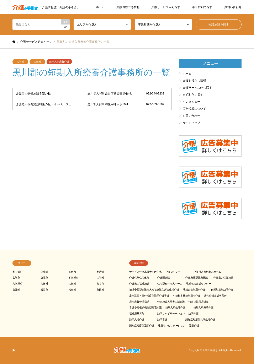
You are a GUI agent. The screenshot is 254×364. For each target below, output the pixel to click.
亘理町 (44, 271)
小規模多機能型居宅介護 (186, 295)
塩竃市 (44, 277)
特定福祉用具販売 (198, 301)
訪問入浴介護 (136, 319)
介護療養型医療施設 (196, 277)
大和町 (20, 61)
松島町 (72, 289)
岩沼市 (44, 289)
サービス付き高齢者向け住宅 (145, 271)
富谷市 (100, 283)
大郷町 (37, 61)
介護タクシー (172, 271)
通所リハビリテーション (171, 325)
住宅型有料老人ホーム (169, 283)
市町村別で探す (202, 7)
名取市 (16, 277)
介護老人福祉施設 (139, 283)
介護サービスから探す (165, 7)
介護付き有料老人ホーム (207, 271)
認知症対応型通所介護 (141, 325)
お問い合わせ (233, 7)
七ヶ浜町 (17, 271)
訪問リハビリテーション (171, 313)
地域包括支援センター (198, 283)
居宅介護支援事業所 (215, 295)
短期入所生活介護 (175, 307)
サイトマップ (191, 122)
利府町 (100, 271)
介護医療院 (163, 277)
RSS (13, 350)
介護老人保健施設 (223, 277)
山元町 (16, 289)
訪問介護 (194, 313)
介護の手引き (210, 350)
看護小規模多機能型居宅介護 (145, 307)
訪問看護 (162, 319)
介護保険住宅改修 (139, 277)
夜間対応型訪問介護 (222, 289)
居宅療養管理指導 (139, 301)
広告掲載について (194, 108)
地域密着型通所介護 (194, 289)
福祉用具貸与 (136, 313)
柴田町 (100, 289)
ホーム (100, 7)
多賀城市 (74, 277)
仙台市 (72, 271)
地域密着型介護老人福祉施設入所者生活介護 (154, 289)
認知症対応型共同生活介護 (200, 319)
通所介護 (194, 325)
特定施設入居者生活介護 (171, 301)
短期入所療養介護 (59, 61)
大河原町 (17, 283)
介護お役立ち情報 (128, 7)
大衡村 (44, 283)
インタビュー (191, 101)
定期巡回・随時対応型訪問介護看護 (149, 295)
